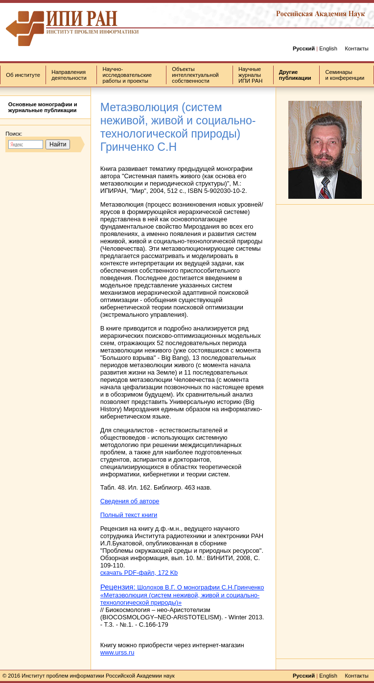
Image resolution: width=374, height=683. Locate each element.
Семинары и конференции (345, 75)
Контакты (356, 48)
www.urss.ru (117, 652)
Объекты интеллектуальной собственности (195, 75)
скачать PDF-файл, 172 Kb (139, 572)
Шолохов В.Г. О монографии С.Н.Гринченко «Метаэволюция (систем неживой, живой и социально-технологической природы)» (182, 595)
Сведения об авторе (130, 501)
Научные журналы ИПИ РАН (250, 75)
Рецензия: (118, 587)
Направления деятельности (68, 75)
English (328, 48)
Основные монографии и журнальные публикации (42, 107)
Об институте (23, 75)
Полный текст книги (129, 514)
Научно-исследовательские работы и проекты (127, 75)
